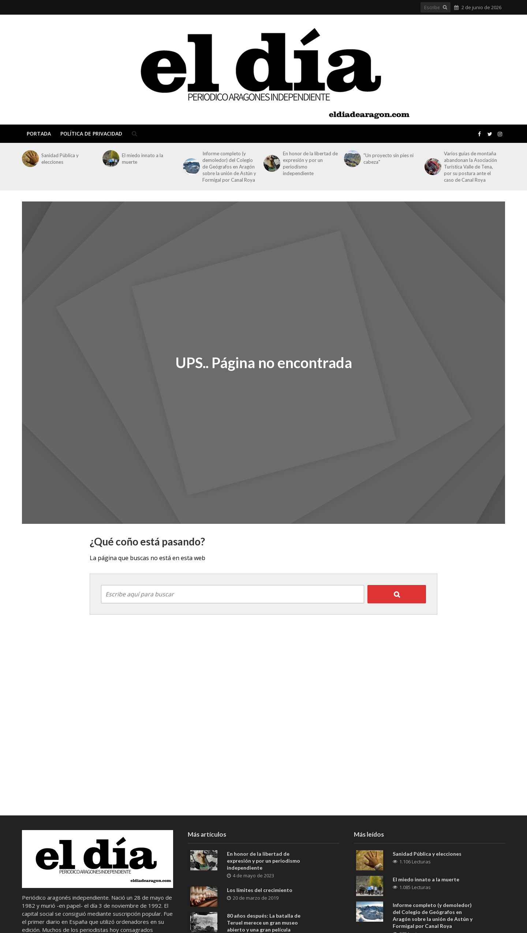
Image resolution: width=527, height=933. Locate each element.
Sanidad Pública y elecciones (60, 158)
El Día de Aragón (76, 69)
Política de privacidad (91, 133)
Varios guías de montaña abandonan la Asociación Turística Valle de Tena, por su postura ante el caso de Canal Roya (470, 167)
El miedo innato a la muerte (142, 158)
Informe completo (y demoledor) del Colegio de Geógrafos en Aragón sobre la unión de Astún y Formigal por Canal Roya (229, 167)
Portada (39, 133)
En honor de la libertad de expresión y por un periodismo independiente (310, 163)
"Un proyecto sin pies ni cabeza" (388, 158)
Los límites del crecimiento (259, 890)
